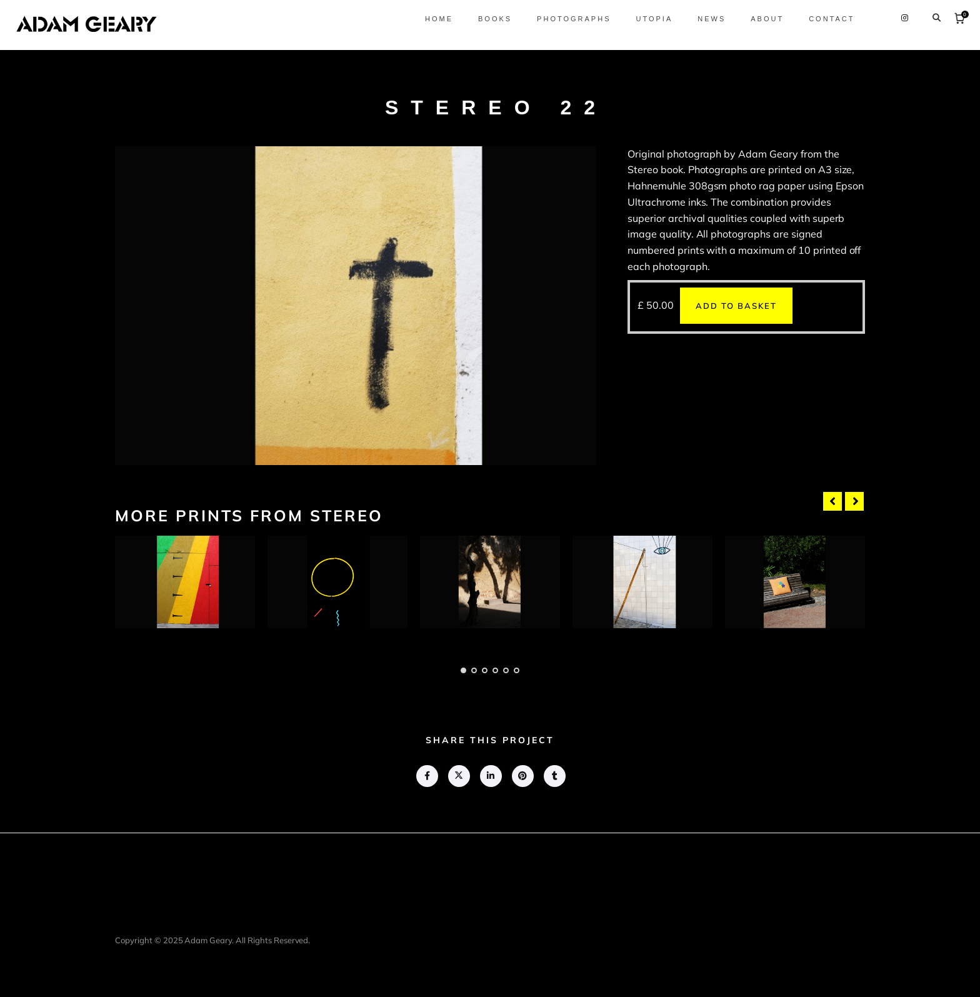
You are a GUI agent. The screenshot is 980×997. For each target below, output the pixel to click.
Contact (827, 19)
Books (490, 19)
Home (434, 19)
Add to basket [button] (736, 306)
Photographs (569, 19)
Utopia (649, 19)
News (707, 19)
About (762, 19)
